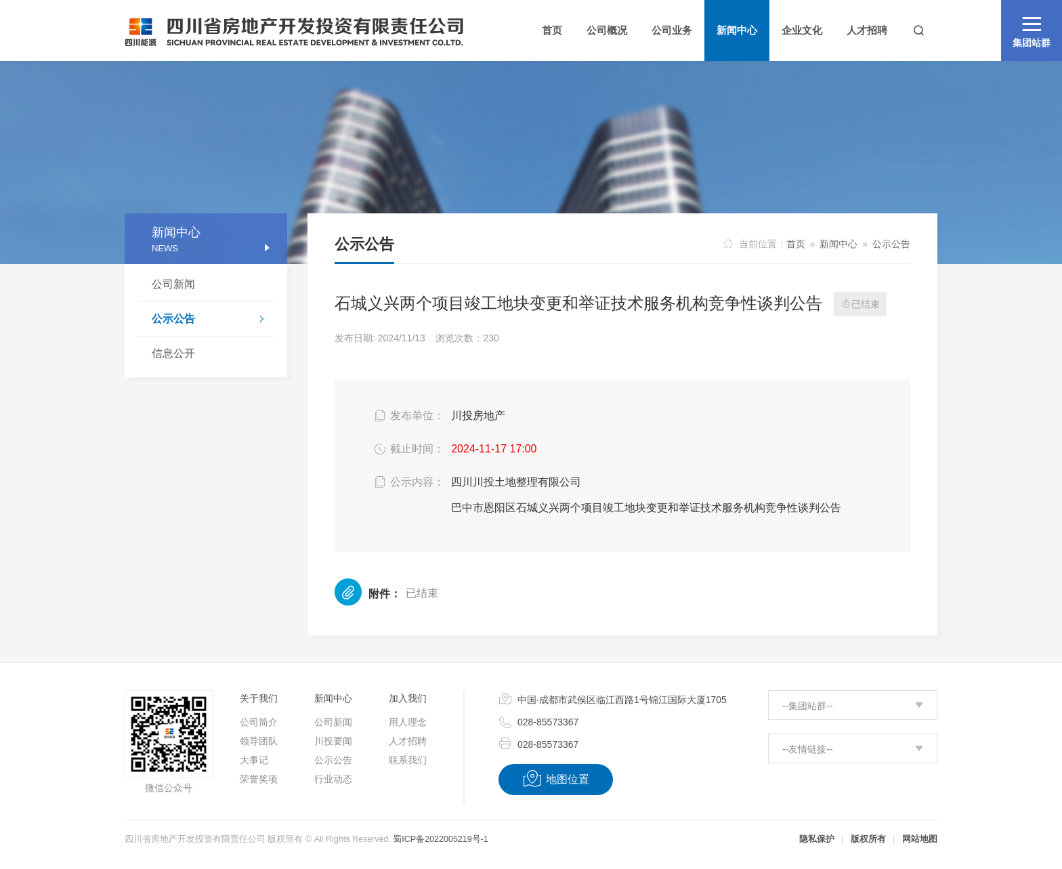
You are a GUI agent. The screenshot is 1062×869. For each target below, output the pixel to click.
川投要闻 (333, 741)
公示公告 (213, 320)
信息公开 (173, 353)
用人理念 (408, 722)
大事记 (254, 760)
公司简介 (259, 722)
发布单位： (408, 416)
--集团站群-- (807, 705)
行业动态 (333, 778)
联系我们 (408, 760)
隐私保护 (816, 839)
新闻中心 (838, 243)
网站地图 (919, 839)
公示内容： (408, 482)
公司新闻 (173, 284)
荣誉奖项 (259, 778)
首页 (795, 243)
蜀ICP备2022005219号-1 (440, 839)
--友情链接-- (807, 749)
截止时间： (408, 449)
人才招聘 (408, 741)
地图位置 (555, 779)
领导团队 (259, 741)
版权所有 (868, 839)
